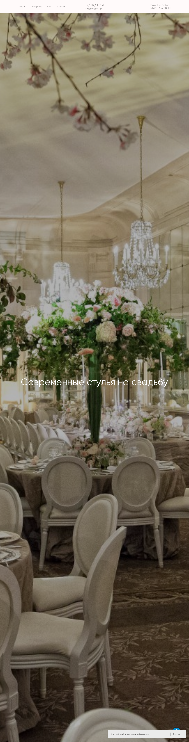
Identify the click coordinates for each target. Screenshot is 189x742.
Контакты (60, 6)
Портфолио (36, 6)
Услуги (21, 6)
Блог (49, 6)
